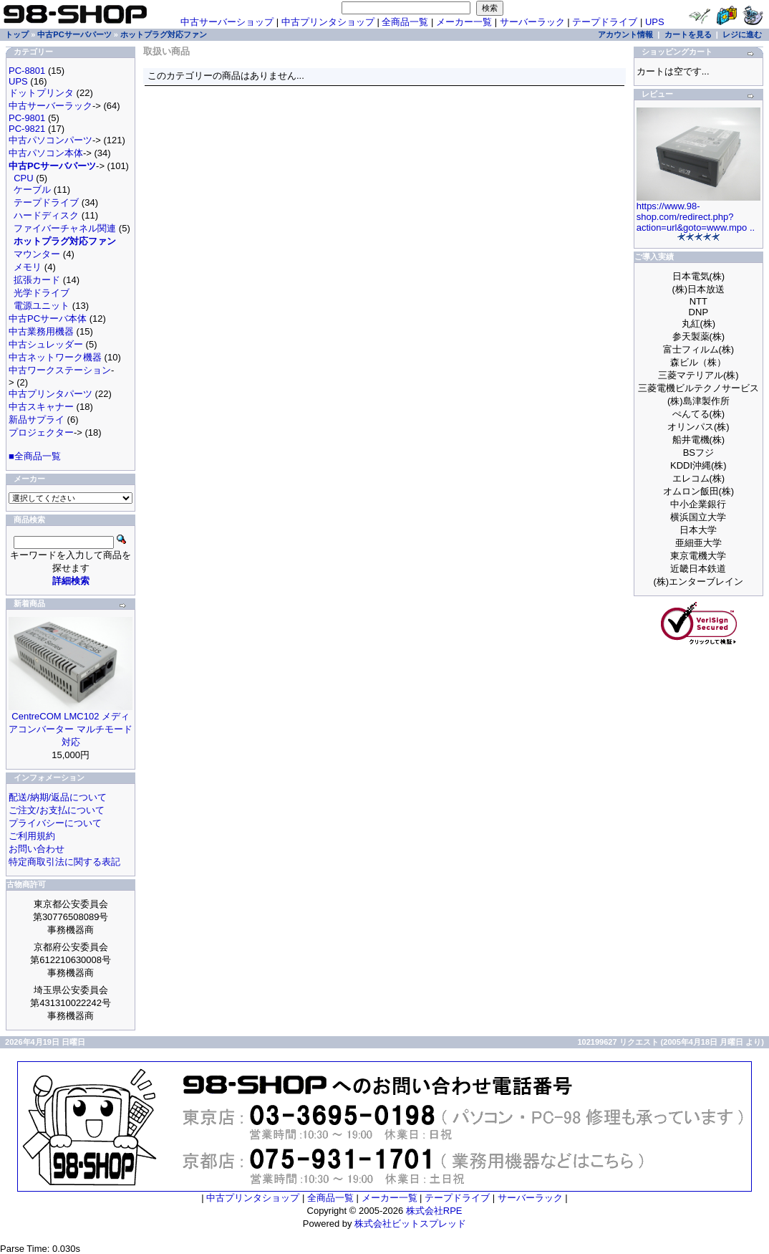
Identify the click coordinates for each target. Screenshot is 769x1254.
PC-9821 (27, 128)
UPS (654, 21)
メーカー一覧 (464, 21)
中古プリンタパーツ (50, 393)
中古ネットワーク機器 (55, 357)
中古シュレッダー (46, 344)
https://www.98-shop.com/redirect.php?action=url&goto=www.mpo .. (696, 217)
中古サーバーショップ (227, 21)
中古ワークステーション (60, 370)
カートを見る (688, 34)
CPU (23, 178)
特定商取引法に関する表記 (64, 861)
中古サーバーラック (50, 105)
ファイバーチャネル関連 (65, 228)
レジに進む (742, 34)
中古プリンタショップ (327, 21)
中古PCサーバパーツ (74, 34)
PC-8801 (27, 70)
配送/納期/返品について (58, 797)
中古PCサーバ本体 (48, 318)
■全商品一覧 (35, 456)
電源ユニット (41, 305)
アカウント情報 (625, 34)
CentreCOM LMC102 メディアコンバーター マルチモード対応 (70, 729)
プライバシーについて (55, 823)
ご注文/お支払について (57, 810)
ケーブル (32, 189)
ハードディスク (46, 215)
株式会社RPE (434, 1210)
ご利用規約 (32, 836)
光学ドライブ (41, 292)
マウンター (37, 254)
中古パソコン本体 (46, 153)
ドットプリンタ (41, 92)
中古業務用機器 (41, 331)
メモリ (28, 267)
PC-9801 (27, 118)
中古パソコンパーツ (50, 140)
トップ (17, 34)
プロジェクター (41, 432)
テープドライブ (604, 21)
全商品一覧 (405, 21)
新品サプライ (36, 419)
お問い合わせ (36, 848)
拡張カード (37, 279)
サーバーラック (532, 21)
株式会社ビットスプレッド (410, 1223)
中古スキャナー (41, 406)
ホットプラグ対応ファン (163, 34)
